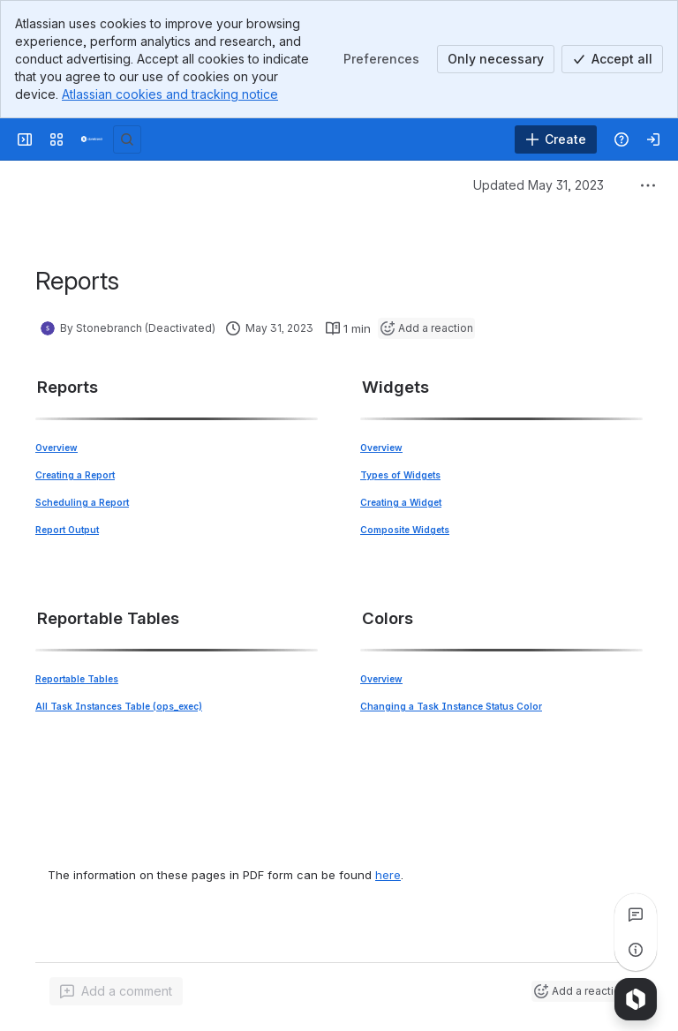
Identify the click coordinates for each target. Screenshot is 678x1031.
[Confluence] (92, 139)
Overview (56, 447)
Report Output (67, 529)
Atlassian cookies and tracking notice (170, 94)
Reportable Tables (76, 679)
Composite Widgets (404, 529)
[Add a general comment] (116, 991)
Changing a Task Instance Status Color (451, 706)
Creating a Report (75, 475)
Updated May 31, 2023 (538, 184)
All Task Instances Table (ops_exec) (118, 706)
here (388, 875)
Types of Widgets (400, 475)
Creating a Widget (400, 502)
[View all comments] (636, 914)
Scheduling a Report (82, 502)
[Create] (556, 139)
